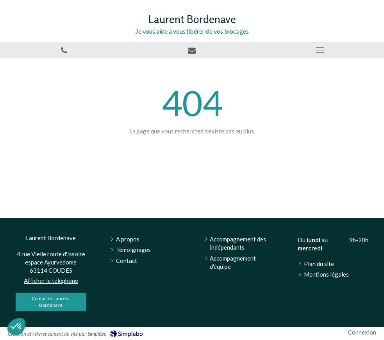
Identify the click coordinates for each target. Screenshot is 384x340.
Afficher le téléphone (51, 280)
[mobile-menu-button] (320, 50)
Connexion (362, 332)
